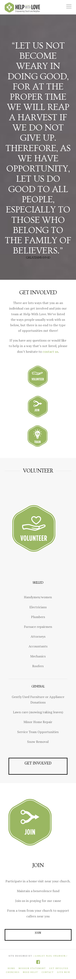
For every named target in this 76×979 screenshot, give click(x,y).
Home (11, 968)
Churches (12, 972)
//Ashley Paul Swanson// (49, 956)
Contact (48, 972)
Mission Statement (32, 968)
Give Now (63, 972)
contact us (50, 351)
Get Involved (58, 968)
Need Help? (30, 972)
